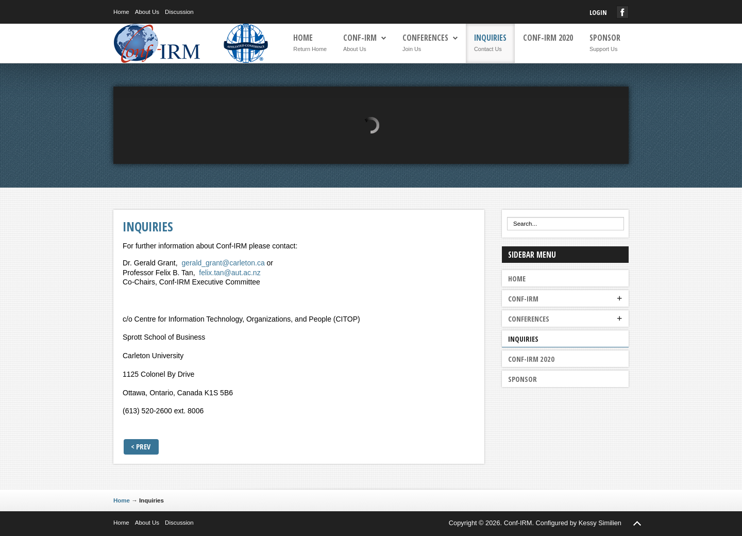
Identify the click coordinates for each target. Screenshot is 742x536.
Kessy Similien (600, 523)
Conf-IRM (360, 37)
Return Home (310, 49)
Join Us (411, 49)
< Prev (140, 446)
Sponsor (604, 37)
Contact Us (488, 49)
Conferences (425, 37)
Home (121, 12)
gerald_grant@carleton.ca (222, 263)
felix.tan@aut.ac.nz (229, 273)
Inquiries (490, 37)
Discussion (179, 12)
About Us (147, 12)
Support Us (603, 49)
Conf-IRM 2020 (548, 37)
